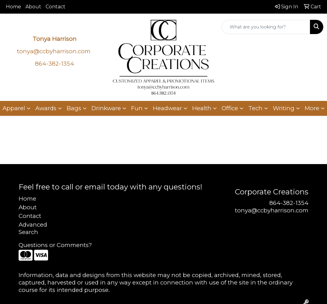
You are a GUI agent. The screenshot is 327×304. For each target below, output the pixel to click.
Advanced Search (33, 228)
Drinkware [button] (106, 108)
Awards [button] (45, 108)
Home (13, 7)
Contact (55, 7)
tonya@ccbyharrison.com (54, 51)
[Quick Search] (266, 27)
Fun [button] (137, 108)
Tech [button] (255, 108)
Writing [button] (283, 108)
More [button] (312, 108)
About (33, 7)
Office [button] (230, 108)
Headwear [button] (167, 108)
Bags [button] (74, 108)
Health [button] (201, 108)
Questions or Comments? (55, 245)
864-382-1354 (288, 202)
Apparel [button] (13, 108)
